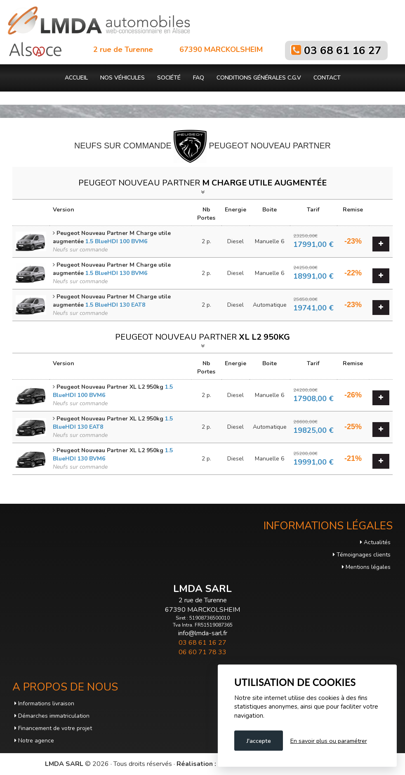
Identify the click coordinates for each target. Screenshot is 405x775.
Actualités (375, 542)
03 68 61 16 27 (342, 50)
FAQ (198, 78)
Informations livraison (44, 703)
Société (169, 78)
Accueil (76, 78)
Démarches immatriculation (51, 716)
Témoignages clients (362, 555)
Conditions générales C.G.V (259, 78)
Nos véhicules (122, 78)
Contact (327, 78)
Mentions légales (366, 567)
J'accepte (258, 741)
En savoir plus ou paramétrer (328, 741)
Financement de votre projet (53, 728)
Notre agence (34, 740)
